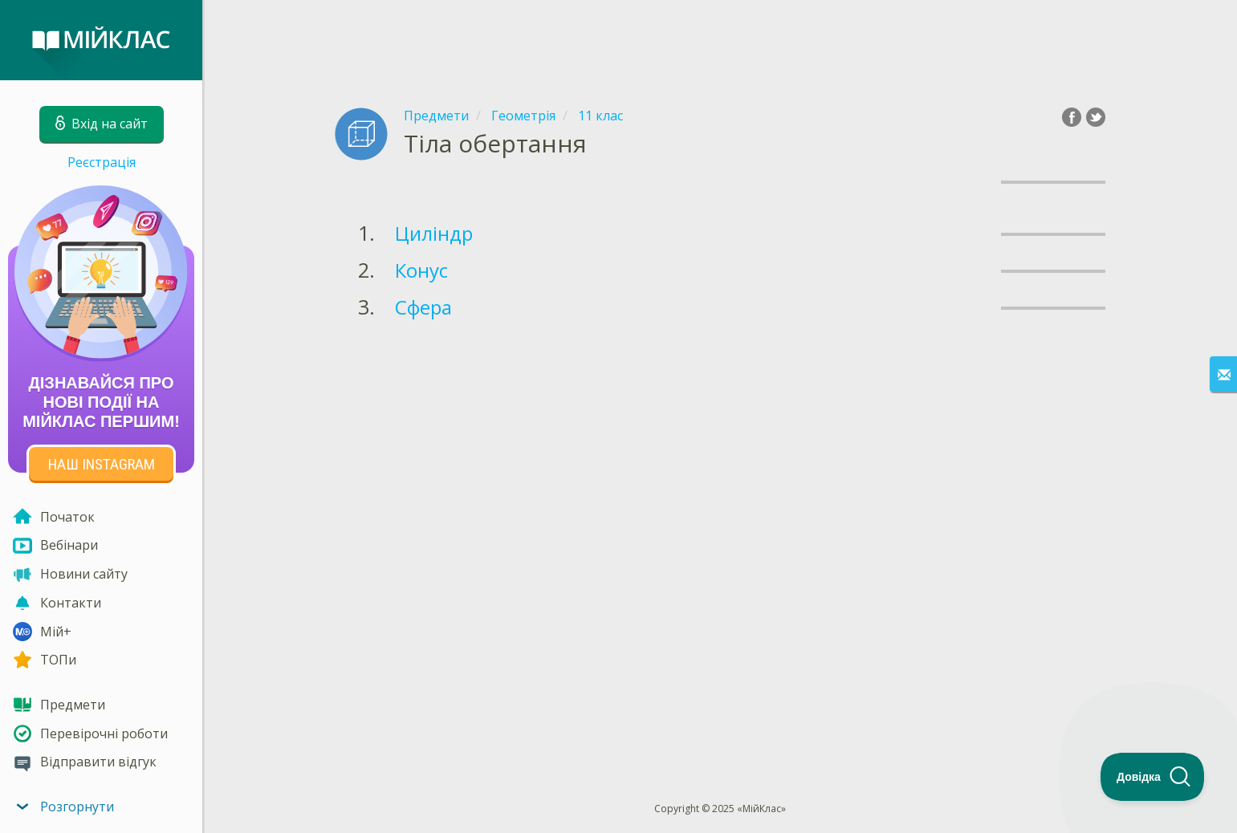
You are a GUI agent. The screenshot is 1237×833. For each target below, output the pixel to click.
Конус (421, 270)
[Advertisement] (720, 40)
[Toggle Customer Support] (1153, 777)
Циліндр (434, 233)
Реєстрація (101, 162)
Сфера (423, 307)
